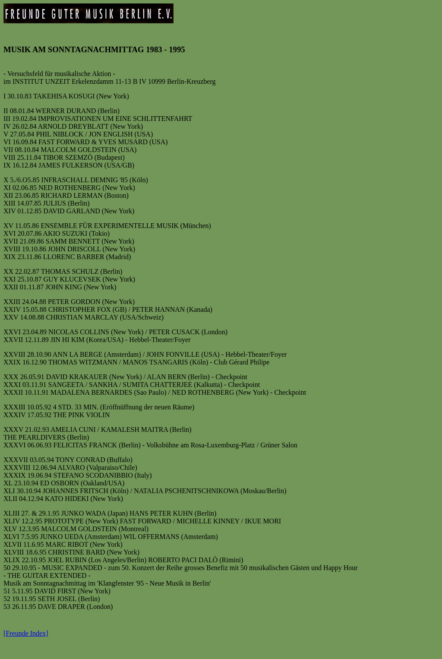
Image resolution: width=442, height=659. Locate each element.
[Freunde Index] (25, 636)
